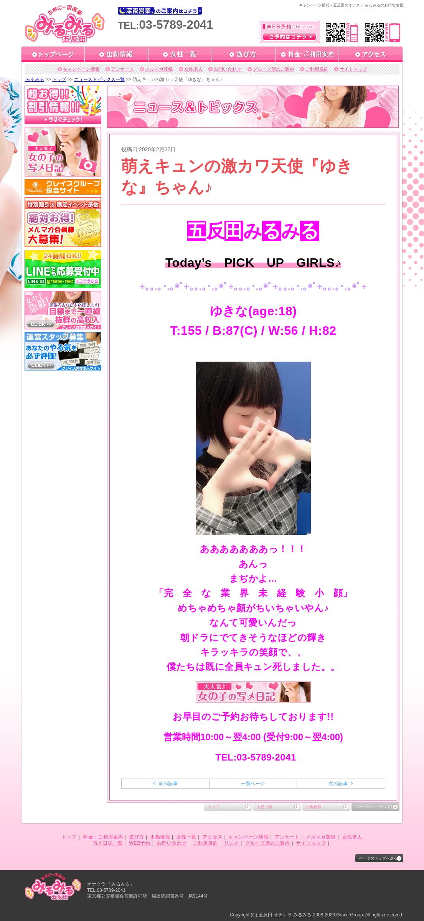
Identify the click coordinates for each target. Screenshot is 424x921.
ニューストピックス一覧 (99, 79)
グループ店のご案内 (273, 69)
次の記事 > (340, 783)
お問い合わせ (227, 69)
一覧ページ (253, 783)
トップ (59, 79)
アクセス (213, 837)
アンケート (122, 69)
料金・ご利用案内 (103, 837)
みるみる (34, 79)
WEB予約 (139, 843)
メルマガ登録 (159, 69)
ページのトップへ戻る (374, 807)
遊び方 (136, 837)
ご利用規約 (316, 69)
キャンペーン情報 (81, 69)
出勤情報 (314, 807)
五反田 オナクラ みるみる (285, 915)
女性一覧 (264, 807)
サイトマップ (353, 69)
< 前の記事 (165, 783)
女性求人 (193, 69)
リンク (231, 843)
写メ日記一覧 (108, 843)
